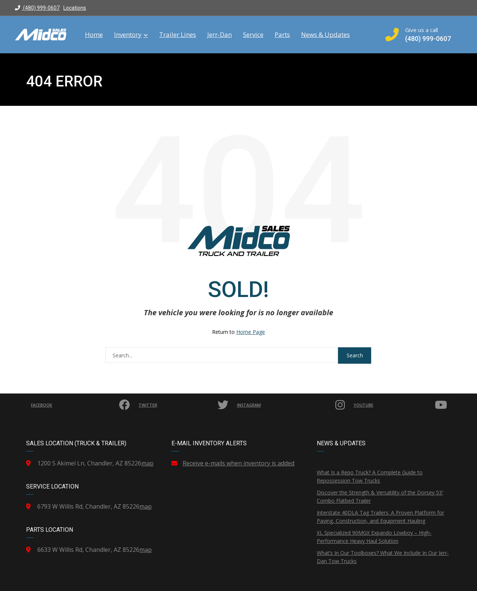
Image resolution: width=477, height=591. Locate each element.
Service (253, 35)
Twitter (184, 405)
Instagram (292, 405)
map (147, 463)
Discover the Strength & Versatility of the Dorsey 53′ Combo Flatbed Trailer (380, 496)
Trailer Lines (177, 35)
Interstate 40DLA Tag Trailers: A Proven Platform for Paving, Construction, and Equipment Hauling (380, 516)
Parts (282, 35)
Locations (74, 8)
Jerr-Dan (219, 35)
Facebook (81, 405)
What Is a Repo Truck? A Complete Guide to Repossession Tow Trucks (370, 476)
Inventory (131, 35)
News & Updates (325, 35)
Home (94, 35)
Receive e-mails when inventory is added (238, 463)
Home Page (250, 331)
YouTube (401, 405)
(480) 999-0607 (37, 8)
